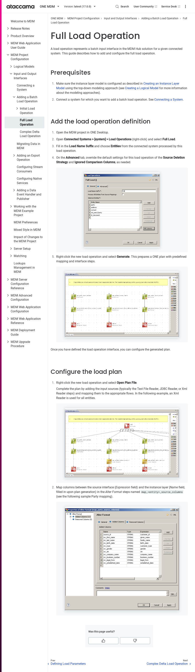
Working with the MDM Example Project (25, 211)
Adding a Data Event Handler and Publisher (29, 194)
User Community (146, 6)
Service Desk (171, 6)
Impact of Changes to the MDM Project (28, 239)
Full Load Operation (26, 122)
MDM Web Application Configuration (26, 309)
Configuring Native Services (29, 181)
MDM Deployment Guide (23, 332)
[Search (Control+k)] (122, 6)
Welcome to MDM (23, 21)
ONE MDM (57, 18)
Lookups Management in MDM (24, 268)
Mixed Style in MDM (27, 230)
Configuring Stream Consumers (30, 169)
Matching (20, 256)
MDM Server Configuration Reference (20, 284)
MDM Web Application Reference (26, 321)
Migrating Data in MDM (28, 146)
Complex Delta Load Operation (30, 134)
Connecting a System (25, 87)
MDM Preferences (26, 222)
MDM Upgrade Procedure (20, 344)
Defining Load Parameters (68, 664)
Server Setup (22, 248)
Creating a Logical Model (141, 88)
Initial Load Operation (27, 111)
